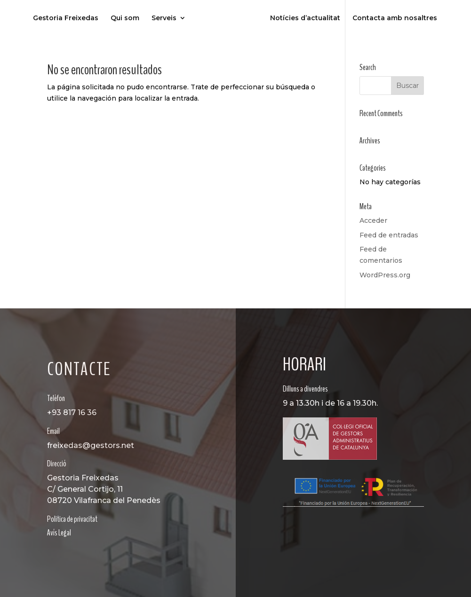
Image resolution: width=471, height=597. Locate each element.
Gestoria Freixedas (65, 18)
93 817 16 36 (74, 412)
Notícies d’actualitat (305, 18)
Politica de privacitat (72, 519)
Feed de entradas (388, 235)
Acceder (373, 220)
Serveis (164, 18)
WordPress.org (384, 275)
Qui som (125, 18)
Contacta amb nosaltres (394, 18)
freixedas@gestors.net (90, 445)
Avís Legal (59, 532)
